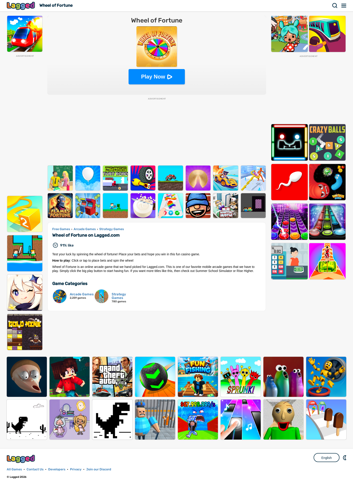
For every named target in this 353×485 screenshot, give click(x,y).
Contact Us (35, 469)
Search (334, 5)
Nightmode (345, 457)
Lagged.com (21, 459)
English (326, 458)
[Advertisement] (25, 125)
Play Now (153, 77)
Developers (56, 469)
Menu (343, 5)
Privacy (75, 469)
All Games (14, 469)
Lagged (21, 5)
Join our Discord (98, 469)
